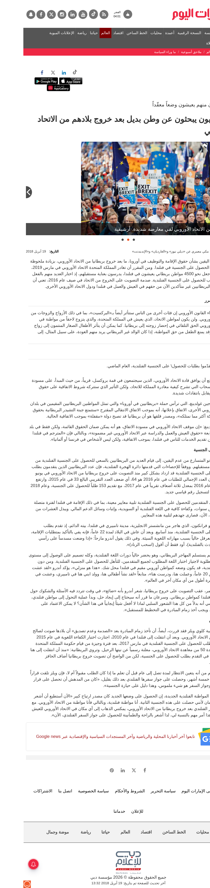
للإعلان (114, 811)
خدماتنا (96, 811)
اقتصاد (95, 33)
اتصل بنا (42, 791)
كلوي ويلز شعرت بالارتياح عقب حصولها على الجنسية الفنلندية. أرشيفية (133, 229)
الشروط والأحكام (106, 791)
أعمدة (146, 33)
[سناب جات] (7, 14)
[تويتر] (28, 14)
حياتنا (71, 33)
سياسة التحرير (139, 791)
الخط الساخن (113, 33)
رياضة (58, 33)
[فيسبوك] (17, 14)
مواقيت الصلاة (194, 43)
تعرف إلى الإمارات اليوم (179, 791)
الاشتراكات (19, 791)
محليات (133, 33)
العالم (82, 33)
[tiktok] (70, 14)
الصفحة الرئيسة (193, 33)
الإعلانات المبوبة (38, 33)
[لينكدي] (49, 14)
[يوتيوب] (59, 14)
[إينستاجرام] (38, 14)
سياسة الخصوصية (70, 791)
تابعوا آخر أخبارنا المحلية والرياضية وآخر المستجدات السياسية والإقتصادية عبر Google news (92, 736)
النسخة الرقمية (166, 33)
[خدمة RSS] (80, 14)
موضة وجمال (34, 832)
